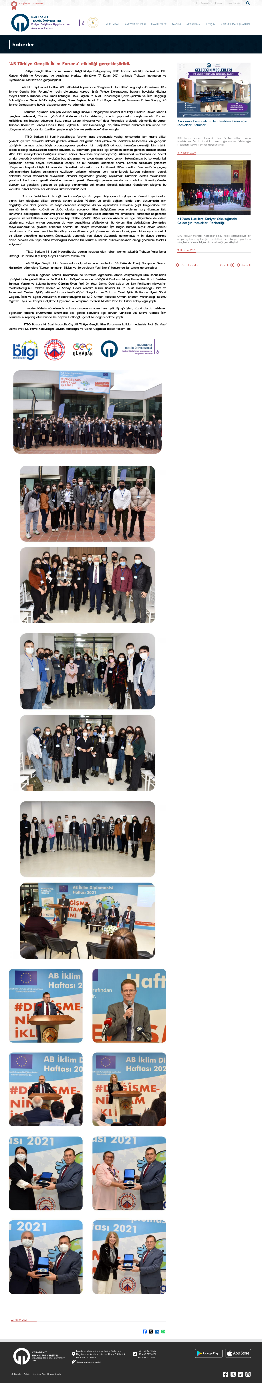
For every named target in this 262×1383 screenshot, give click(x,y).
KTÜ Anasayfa (203, 2)
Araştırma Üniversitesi (31, 3)
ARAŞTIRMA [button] (193, 24)
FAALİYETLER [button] (158, 24)
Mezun (218, 2)
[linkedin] (240, 1374)
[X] (233, 1374)
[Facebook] (225, 1374)
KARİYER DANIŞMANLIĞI (236, 24)
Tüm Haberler (189, 265)
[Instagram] (248, 1374)
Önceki (224, 265)
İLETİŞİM (210, 24)
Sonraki (246, 265)
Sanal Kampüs (233, 2)
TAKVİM (176, 24)
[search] (248, 2)
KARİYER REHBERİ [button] (135, 24)
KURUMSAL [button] (112, 24)
